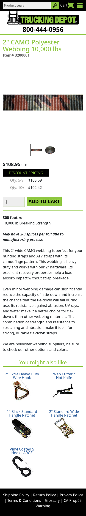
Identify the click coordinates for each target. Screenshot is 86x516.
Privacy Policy (71, 494)
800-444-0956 (42, 29)
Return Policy (44, 494)
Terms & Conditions (24, 500)
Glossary (52, 500)
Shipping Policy (16, 494)
